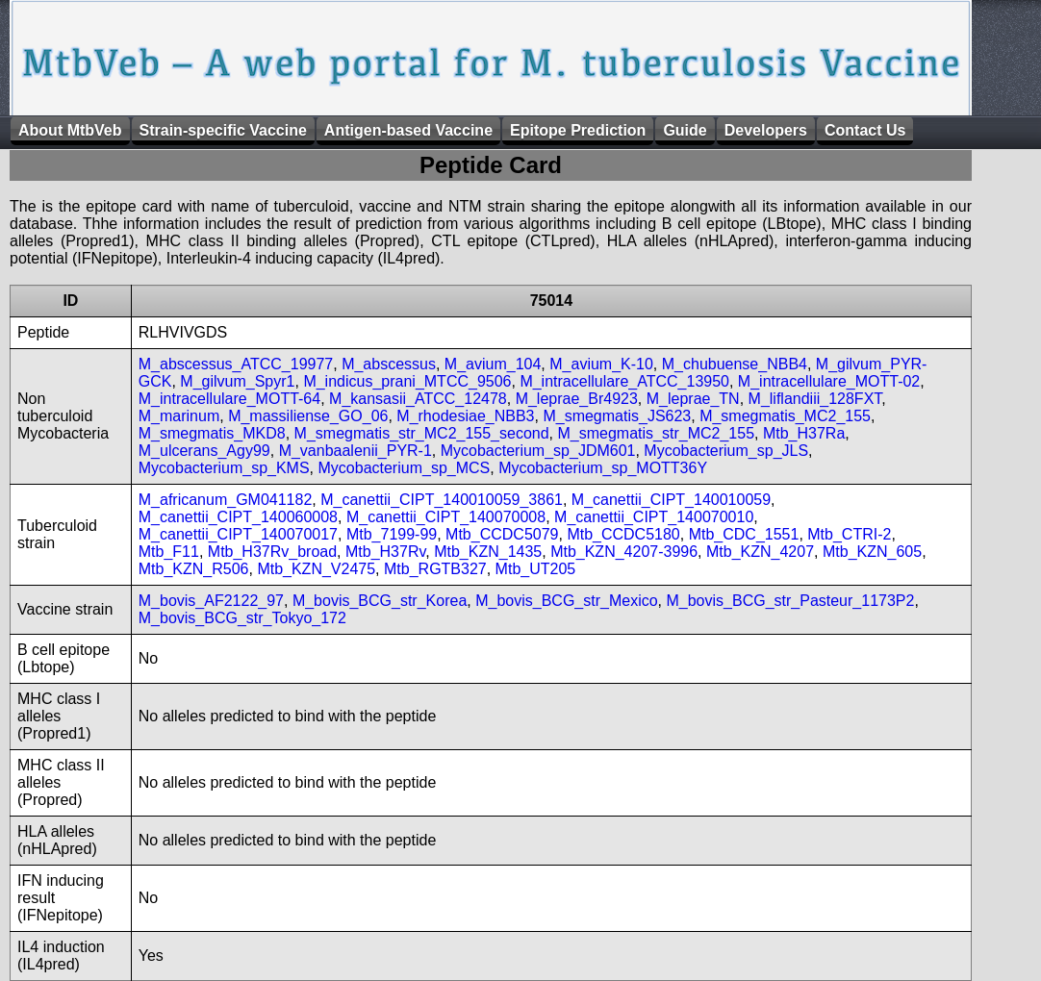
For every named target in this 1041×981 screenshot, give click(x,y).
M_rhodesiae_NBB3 (465, 416)
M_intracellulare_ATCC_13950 (624, 381)
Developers (765, 130)
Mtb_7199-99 (391, 534)
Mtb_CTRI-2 (849, 534)
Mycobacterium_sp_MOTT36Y (602, 468)
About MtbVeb (70, 130)
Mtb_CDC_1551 (744, 534)
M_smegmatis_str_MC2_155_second (421, 433)
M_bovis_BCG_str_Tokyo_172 (242, 618)
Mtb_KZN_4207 (760, 551)
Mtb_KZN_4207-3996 (624, 551)
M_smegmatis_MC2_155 (785, 416)
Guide (684, 130)
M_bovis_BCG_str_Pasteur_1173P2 (790, 600)
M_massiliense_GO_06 (308, 416)
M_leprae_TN (693, 398)
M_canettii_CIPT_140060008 (238, 517)
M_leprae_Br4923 (577, 398)
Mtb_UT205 (535, 569)
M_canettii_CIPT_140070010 (653, 517)
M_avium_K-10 (601, 364)
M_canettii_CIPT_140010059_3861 (441, 499)
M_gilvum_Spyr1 (237, 381)
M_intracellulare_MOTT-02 (829, 381)
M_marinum (179, 416)
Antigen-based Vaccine (408, 130)
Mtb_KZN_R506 (194, 569)
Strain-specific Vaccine (223, 130)
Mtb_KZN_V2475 (316, 569)
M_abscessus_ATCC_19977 (236, 364)
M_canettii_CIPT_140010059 (671, 499)
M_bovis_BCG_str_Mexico (566, 600)
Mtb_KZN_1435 (488, 551)
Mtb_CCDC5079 (501, 534)
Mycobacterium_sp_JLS (726, 450)
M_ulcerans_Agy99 (204, 450)
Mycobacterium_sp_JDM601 (538, 450)
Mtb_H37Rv (385, 551)
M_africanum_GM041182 (226, 499)
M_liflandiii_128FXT (815, 398)
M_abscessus (389, 364)
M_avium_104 (493, 364)
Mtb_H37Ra (804, 433)
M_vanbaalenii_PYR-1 (355, 450)
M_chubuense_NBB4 (734, 364)
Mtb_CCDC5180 (623, 534)
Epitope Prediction (578, 130)
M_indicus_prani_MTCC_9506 (407, 381)
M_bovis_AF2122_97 (211, 600)
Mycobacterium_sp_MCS (404, 468)
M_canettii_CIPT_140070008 (446, 517)
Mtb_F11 (169, 551)
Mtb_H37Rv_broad (272, 551)
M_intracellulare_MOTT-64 (229, 398)
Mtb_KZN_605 (872, 551)
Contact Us (865, 130)
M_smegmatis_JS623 (617, 416)
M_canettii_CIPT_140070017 (238, 534)
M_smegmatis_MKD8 (212, 433)
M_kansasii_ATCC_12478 (418, 398)
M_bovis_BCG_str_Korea (379, 600)
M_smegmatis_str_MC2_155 (656, 433)
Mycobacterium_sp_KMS (224, 468)
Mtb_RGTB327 (435, 569)
